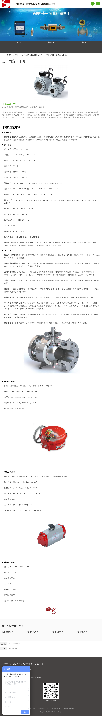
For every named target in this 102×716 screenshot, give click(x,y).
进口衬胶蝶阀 (7, 632)
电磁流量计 (56, 709)
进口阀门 (85, 42)
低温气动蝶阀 (13, 648)
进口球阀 (23, 55)
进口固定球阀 (36, 55)
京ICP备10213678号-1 (54, 712)
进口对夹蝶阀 (32, 632)
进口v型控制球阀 (14, 644)
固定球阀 (11, 137)
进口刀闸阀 (17, 42)
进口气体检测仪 (69, 709)
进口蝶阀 (51, 42)
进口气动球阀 (57, 632)
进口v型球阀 (82, 632)
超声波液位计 (43, 709)
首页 (15, 55)
